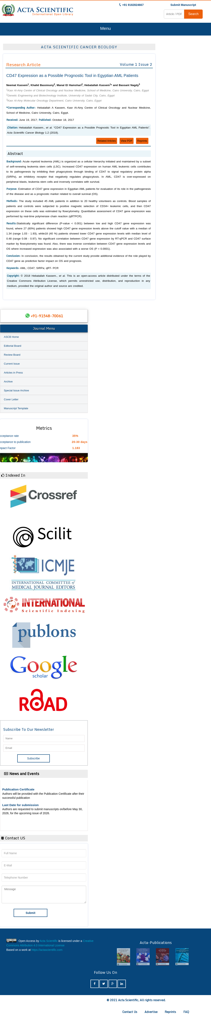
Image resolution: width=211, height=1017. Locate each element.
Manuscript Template (16, 408)
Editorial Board (12, 345)
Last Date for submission (20, 805)
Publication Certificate (18, 789)
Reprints (142, 140)
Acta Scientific (49, 941)
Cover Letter (11, 399)
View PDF (127, 140)
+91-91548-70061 (47, 316)
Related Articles (106, 140)
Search (193, 14)
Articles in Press (13, 372)
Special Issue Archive (16, 390)
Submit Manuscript (183, 4)
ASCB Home (11, 336)
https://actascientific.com (47, 949)
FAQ (186, 1011)
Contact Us (129, 1011)
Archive (8, 381)
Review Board (12, 354)
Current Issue (12, 363)
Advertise (151, 1011)
